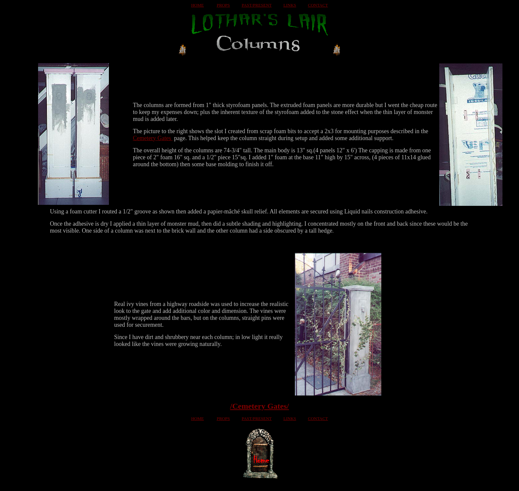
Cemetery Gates (152, 138)
